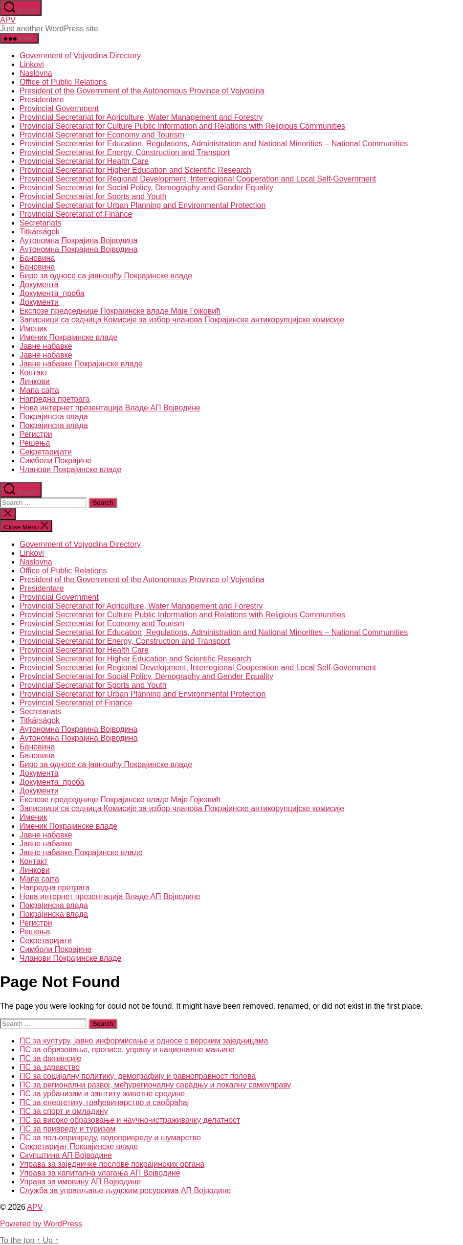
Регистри (36, 434)
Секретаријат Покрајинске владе (79, 1146)
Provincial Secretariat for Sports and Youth (93, 196)
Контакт (34, 372)
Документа (39, 284)
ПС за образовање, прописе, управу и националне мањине (127, 1049)
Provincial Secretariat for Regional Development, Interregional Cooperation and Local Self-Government (198, 179)
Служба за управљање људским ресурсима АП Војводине (125, 1190)
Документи (39, 302)
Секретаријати (46, 452)
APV (8, 20)
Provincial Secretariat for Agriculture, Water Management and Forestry (141, 117)
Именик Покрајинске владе (68, 337)
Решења (35, 443)
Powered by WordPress (41, 1224)
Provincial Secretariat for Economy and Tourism (102, 135)
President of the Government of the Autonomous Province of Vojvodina (142, 91)
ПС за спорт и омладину (64, 1111)
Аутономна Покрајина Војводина (78, 240)
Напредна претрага (55, 399)
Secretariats (40, 223)
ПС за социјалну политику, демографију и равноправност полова (138, 1076)
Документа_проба (52, 293)
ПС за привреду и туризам (67, 1129)
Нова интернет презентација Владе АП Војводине (110, 408)
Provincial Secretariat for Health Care (84, 161)
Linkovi (32, 64)
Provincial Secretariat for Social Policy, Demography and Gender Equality (146, 187)
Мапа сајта (39, 390)
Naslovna (36, 73)
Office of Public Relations (63, 82)
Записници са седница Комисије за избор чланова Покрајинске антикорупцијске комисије (182, 320)
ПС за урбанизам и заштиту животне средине (102, 1093)
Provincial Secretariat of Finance (76, 214)
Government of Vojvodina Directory (80, 55)
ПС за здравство (50, 1067)
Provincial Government (59, 108)
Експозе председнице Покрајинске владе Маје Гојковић (120, 311)
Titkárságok (40, 231)
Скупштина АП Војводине (66, 1155)
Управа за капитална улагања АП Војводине (100, 1173)
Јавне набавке (46, 346)
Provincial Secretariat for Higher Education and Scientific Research (135, 170)
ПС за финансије (50, 1058)
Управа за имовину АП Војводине (80, 1181)
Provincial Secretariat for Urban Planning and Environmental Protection (142, 205)
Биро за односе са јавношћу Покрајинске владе (106, 276)
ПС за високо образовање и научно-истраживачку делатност (130, 1120)
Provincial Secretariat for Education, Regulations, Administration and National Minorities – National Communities (214, 143)
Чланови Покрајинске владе (70, 469)
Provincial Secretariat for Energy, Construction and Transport (125, 152)
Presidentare (42, 99)
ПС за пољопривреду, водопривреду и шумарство (110, 1137)
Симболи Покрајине (55, 460)
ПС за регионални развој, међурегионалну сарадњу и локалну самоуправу (155, 1085)
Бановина (37, 258)
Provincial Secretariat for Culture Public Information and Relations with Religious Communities (182, 126)
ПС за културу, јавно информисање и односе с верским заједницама (144, 1041)
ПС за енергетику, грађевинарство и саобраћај (104, 1102)
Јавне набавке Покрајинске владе (81, 364)
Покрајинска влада (54, 416)
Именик (33, 328)
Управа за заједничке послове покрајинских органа (112, 1164)
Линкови (35, 381)
